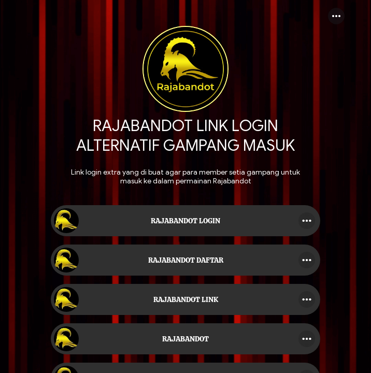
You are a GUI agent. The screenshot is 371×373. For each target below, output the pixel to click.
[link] (185, 220)
